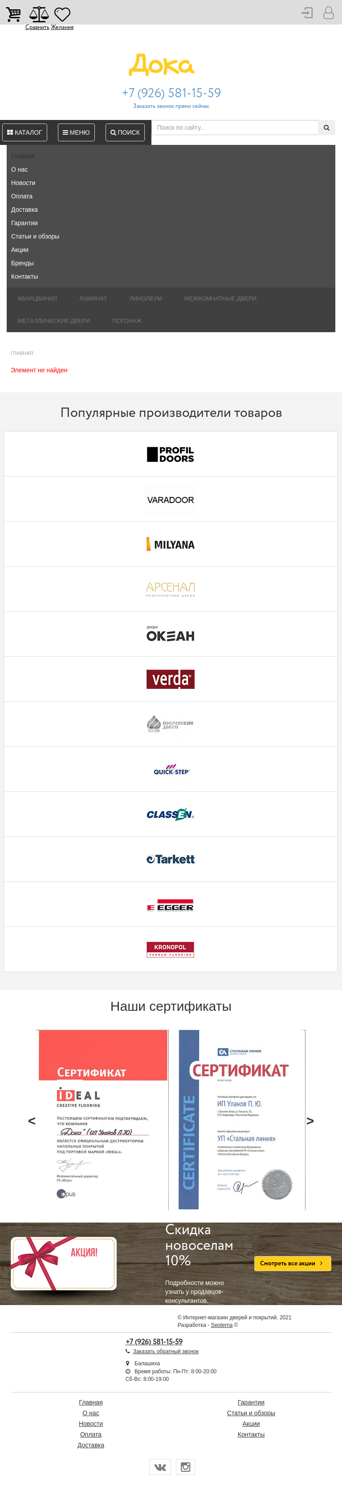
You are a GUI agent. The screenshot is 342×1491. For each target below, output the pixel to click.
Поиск (125, 132)
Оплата (22, 196)
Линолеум (145, 298)
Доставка (24, 209)
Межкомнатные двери (220, 298)
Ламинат (93, 298)
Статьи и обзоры (35, 236)
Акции (19, 249)
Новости (23, 182)
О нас (19, 169)
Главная (23, 156)
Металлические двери (54, 320)
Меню (76, 132)
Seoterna (222, 1325)
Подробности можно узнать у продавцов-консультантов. (203, 1264)
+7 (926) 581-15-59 (171, 93)
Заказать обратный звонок (166, 1351)
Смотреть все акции (293, 1263)
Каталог (24, 132)
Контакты (24, 276)
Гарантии (24, 223)
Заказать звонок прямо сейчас (171, 106)
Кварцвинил (37, 298)
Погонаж (127, 320)
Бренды (22, 263)
